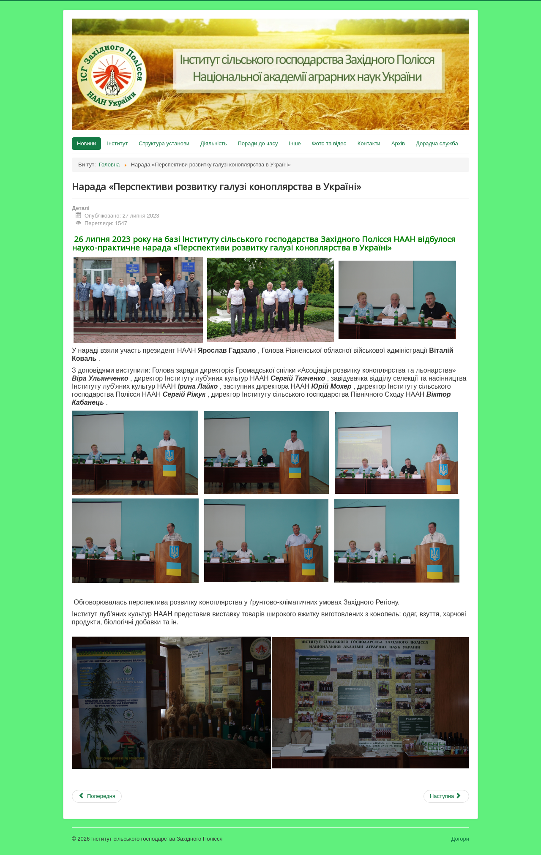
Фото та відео (329, 143)
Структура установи (164, 143)
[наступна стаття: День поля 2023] (446, 796)
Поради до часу (258, 143)
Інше (295, 143)
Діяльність (213, 143)
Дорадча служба (437, 143)
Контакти (369, 143)
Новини (86, 143)
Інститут (117, 143)
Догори (460, 839)
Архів (398, 143)
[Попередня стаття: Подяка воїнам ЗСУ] (97, 796)
